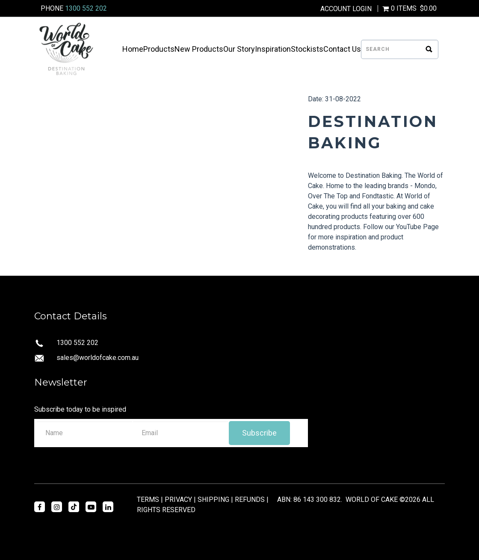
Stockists (307, 49)
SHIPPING (213, 499)
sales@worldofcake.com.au (97, 358)
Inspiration (273, 49)
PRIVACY (178, 499)
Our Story (239, 49)
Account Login (346, 9)
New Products (198, 49)
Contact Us (342, 49)
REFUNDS (250, 499)
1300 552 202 (86, 8)
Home (132, 49)
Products (158, 49)
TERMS (148, 499)
